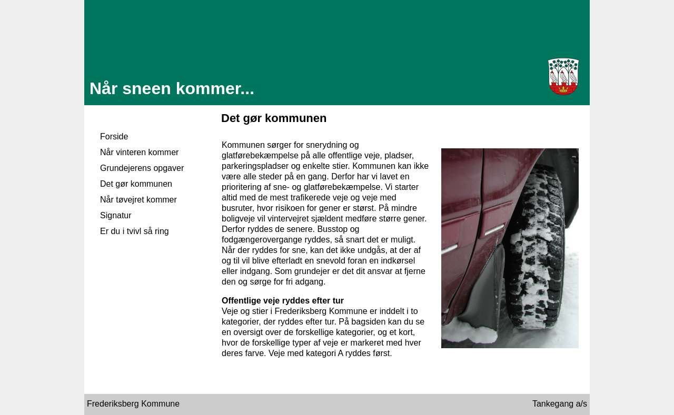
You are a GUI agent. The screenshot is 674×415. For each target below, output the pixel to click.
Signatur (116, 215)
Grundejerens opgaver (142, 168)
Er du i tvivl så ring (134, 231)
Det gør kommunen (136, 183)
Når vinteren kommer (139, 152)
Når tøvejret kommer (138, 199)
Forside (114, 136)
